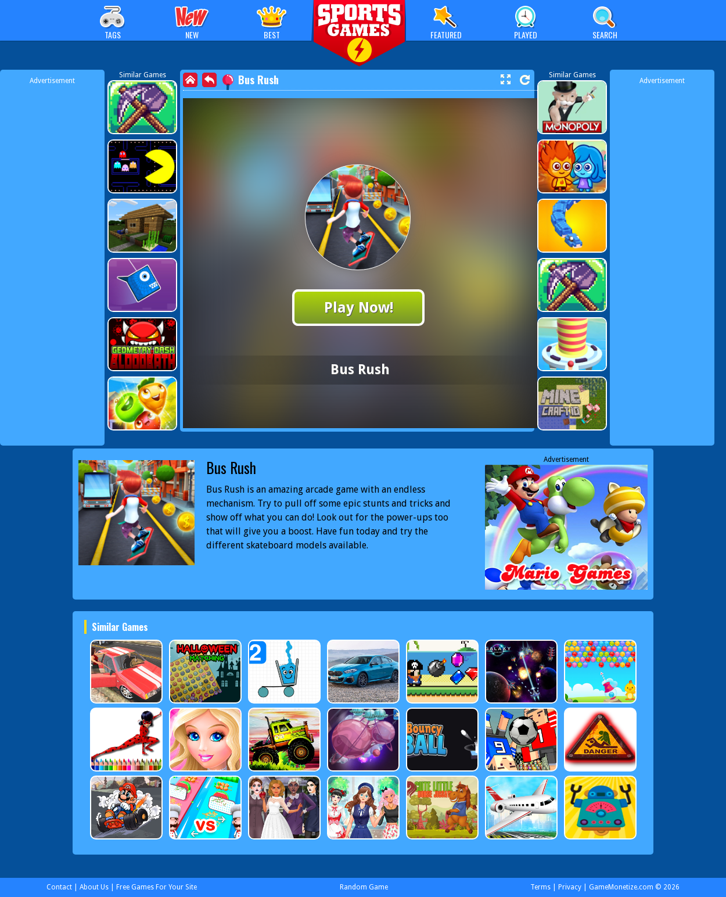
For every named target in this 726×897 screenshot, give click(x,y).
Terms (540, 887)
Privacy (569, 887)
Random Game (364, 887)
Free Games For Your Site (156, 887)
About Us (94, 887)
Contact (59, 887)
